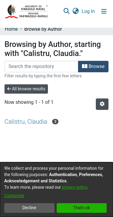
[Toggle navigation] (103, 11)
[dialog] (56, 189)
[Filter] (41, 66)
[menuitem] (75, 11)
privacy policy (74, 187)
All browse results (26, 88)
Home (11, 29)
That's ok (81, 207)
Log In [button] (89, 11)
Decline (29, 207)
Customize (14, 195)
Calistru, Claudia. (27, 121)
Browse (93, 66)
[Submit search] (66, 11)
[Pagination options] (102, 104)
